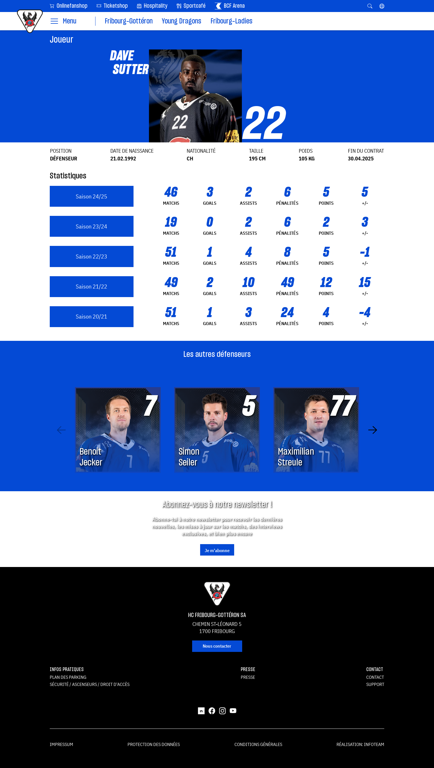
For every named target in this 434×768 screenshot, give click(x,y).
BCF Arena (230, 6)
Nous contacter (217, 646)
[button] (381, 6)
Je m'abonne (217, 550)
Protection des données (154, 744)
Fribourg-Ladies (231, 21)
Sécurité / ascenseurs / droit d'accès (90, 684)
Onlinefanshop (68, 5)
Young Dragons (181, 21)
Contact (375, 677)
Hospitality (152, 6)
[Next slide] (372, 429)
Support (375, 684)
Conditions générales (258, 744)
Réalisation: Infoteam (360, 744)
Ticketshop (112, 5)
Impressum (61, 744)
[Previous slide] (61, 429)
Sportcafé (191, 6)
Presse (248, 677)
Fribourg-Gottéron (129, 21)
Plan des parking (68, 677)
